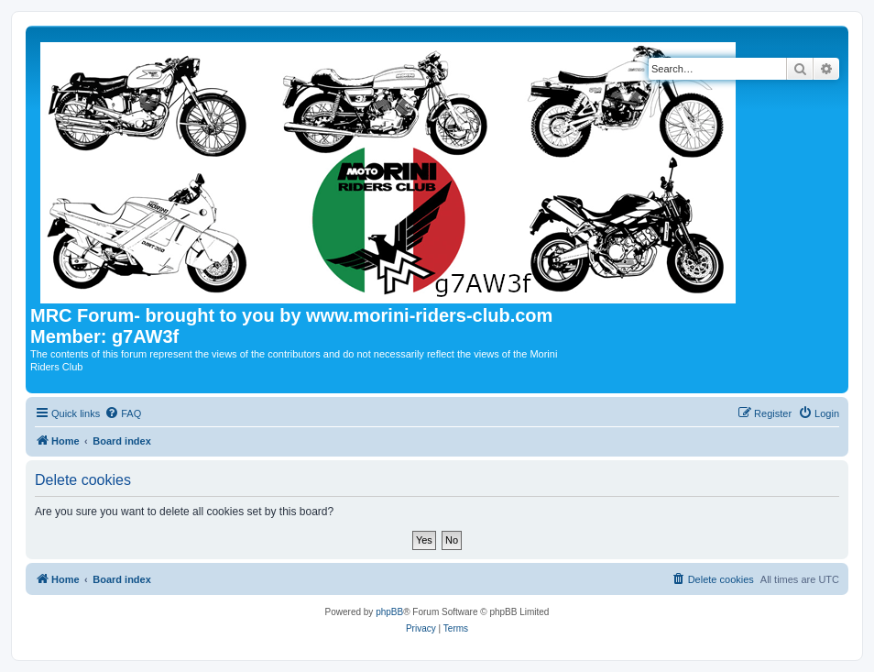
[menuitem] (122, 413)
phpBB (389, 612)
